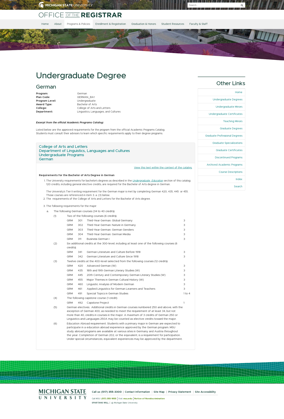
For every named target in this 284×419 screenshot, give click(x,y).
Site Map (159, 392)
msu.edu (127, 399)
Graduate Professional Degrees (223, 136)
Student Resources (172, 24)
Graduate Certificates (229, 150)
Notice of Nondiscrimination (149, 399)
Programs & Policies (78, 24)
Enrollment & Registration (110, 24)
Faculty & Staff (198, 24)
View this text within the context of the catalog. (163, 167)
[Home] (80, 15)
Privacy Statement (179, 392)
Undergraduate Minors (229, 107)
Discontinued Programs (228, 157)
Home (45, 24)
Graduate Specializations (227, 143)
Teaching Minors (232, 121)
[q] (216, 5)
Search (238, 186)
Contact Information (137, 392)
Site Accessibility (205, 392)
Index (240, 179)
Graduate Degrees (231, 128)
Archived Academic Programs (224, 165)
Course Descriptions (230, 172)
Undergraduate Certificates (225, 114)
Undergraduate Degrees (227, 99)
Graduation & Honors (143, 24)
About (58, 24)
